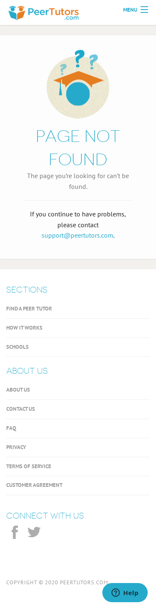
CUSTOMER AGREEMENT (34, 485)
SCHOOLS (17, 346)
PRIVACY (16, 447)
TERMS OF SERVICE (28, 466)
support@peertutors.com (77, 235)
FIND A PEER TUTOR (29, 308)
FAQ (11, 428)
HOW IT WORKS (24, 327)
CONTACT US (20, 408)
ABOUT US (18, 389)
